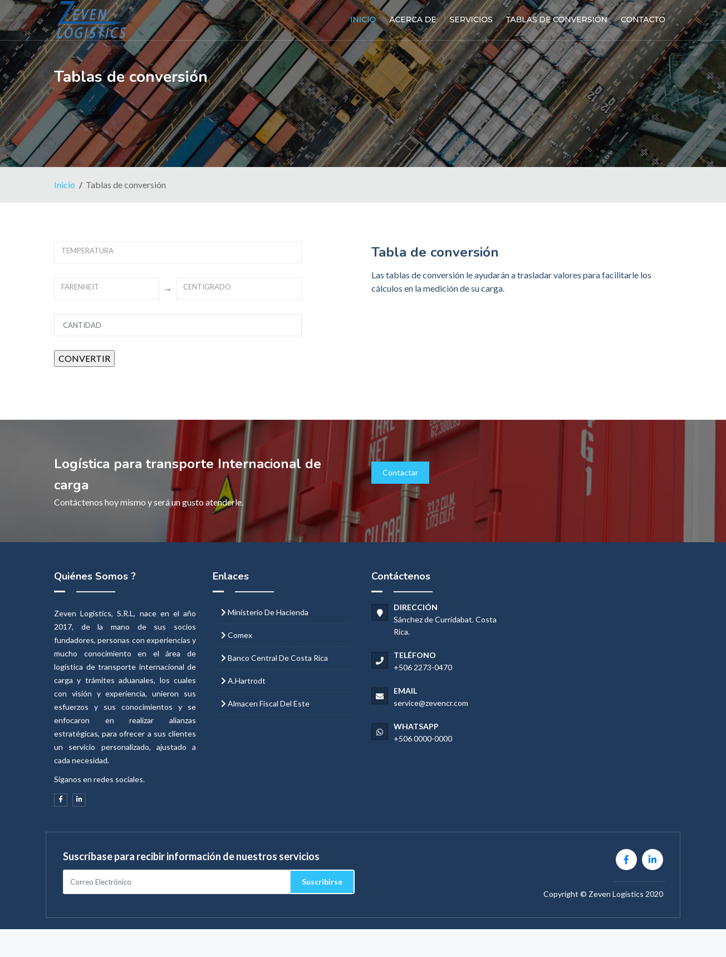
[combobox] (178, 253)
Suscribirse (322, 881)
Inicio (363, 19)
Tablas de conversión (556, 19)
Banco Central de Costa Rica (278, 657)
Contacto (643, 19)
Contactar (400, 472)
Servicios (471, 19)
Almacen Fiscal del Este (269, 703)
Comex (240, 635)
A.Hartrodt (247, 680)
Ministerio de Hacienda (268, 612)
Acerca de (412, 19)
